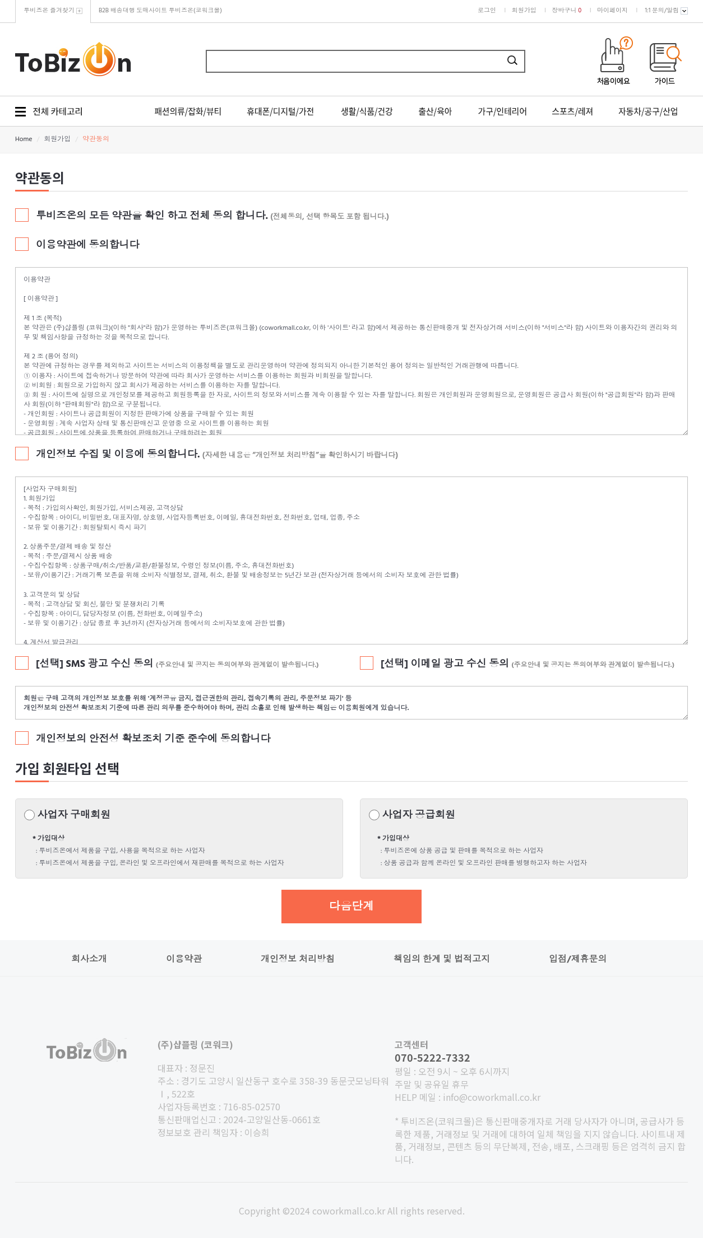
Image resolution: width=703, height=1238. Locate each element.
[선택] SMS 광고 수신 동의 (177, 664)
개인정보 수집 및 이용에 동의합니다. (118, 455)
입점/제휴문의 (578, 959)
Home (24, 139)
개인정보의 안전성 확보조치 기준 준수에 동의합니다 (153, 739)
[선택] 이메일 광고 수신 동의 (527, 664)
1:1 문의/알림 (666, 11)
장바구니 (567, 11)
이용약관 (184, 959)
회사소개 (89, 959)
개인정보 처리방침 (298, 959)
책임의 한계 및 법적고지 (442, 959)
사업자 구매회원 (73, 815)
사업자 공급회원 (418, 815)
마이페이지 (612, 11)
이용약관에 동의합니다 (88, 245)
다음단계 (351, 907)
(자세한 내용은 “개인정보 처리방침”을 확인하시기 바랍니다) (300, 455)
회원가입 (524, 11)
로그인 (487, 11)
